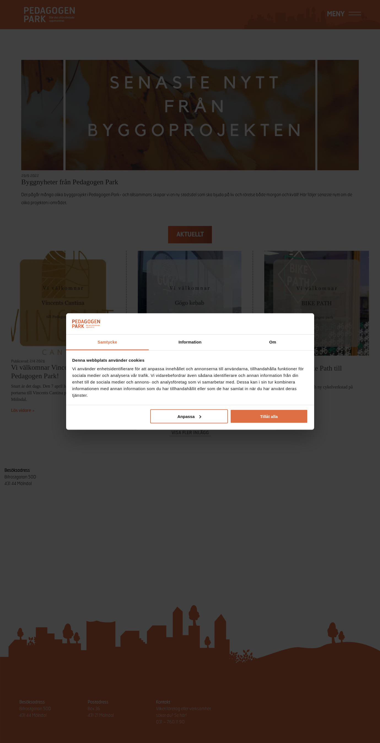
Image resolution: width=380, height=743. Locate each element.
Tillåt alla (269, 416)
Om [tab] (272, 342)
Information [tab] (190, 342)
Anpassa (189, 416)
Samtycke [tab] (107, 342)
